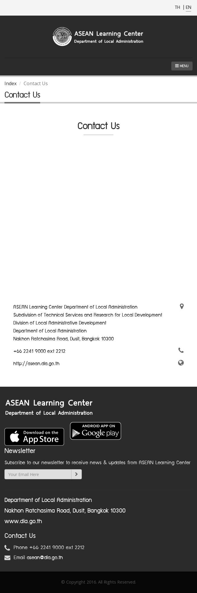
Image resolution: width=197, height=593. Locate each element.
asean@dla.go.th (45, 557)
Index (10, 83)
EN (188, 7)
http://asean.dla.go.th (36, 364)
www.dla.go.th (23, 521)
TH (178, 7)
